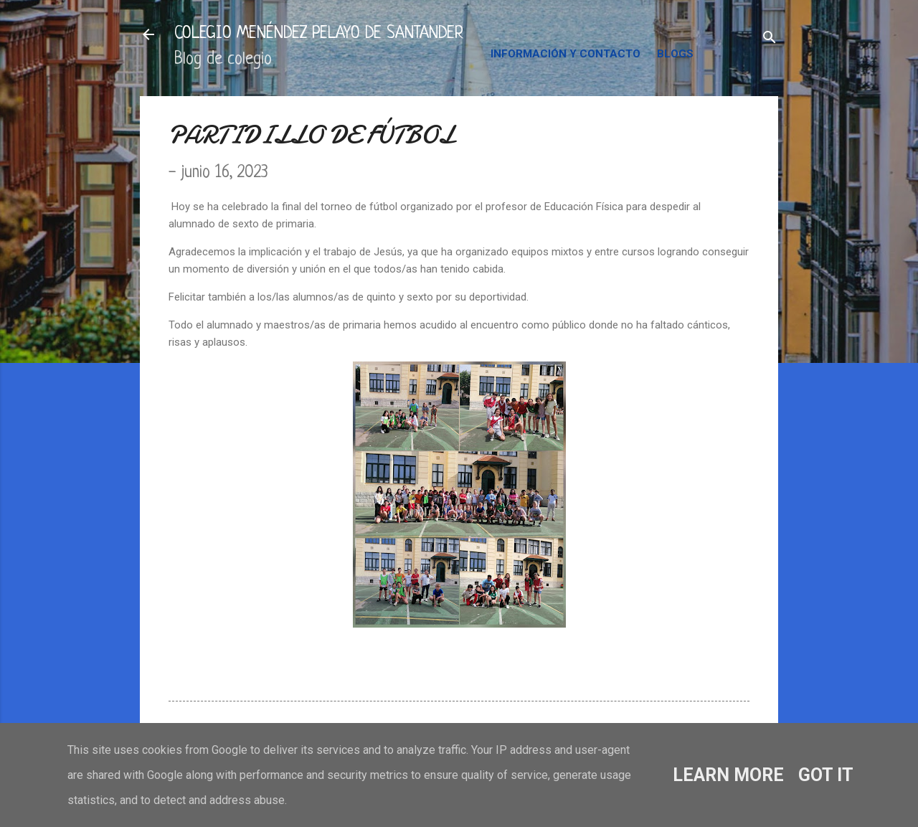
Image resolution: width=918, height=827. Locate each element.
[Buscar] (769, 39)
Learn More (728, 775)
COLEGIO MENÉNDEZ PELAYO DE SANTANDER (318, 34)
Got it (825, 775)
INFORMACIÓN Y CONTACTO (565, 53)
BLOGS (675, 53)
